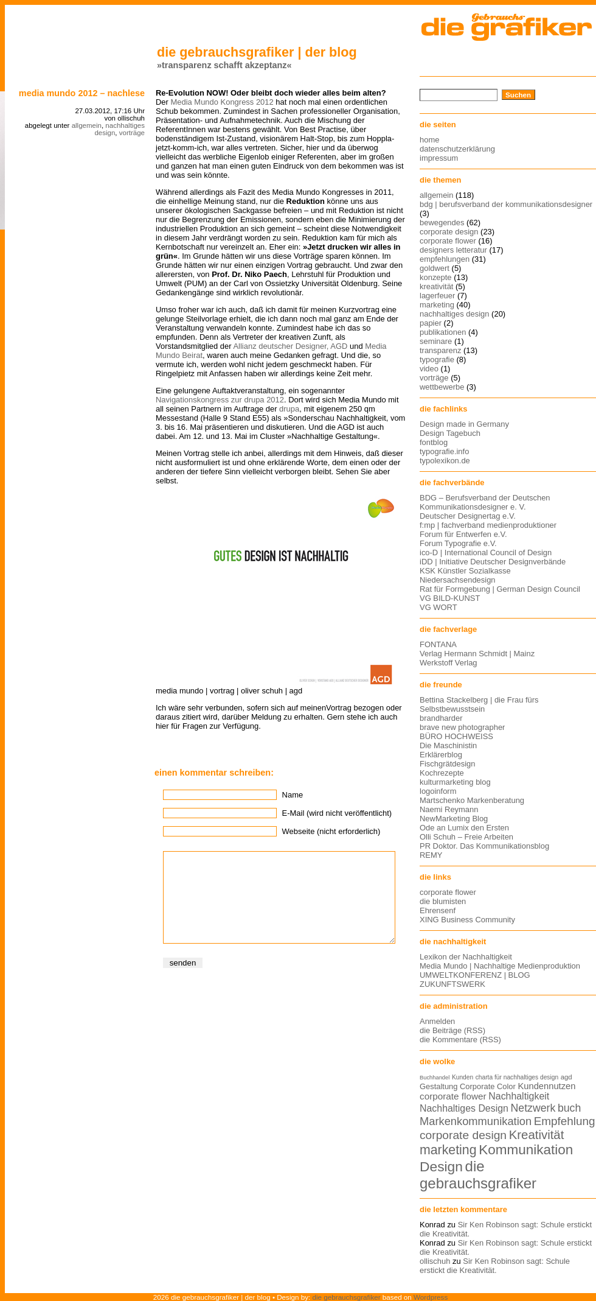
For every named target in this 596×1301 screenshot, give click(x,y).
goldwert (434, 268)
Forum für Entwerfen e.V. (463, 534)
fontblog (434, 442)
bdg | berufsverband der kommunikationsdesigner (506, 204)
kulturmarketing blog (455, 782)
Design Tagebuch (450, 433)
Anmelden (437, 1021)
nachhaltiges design (455, 313)
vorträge (132, 132)
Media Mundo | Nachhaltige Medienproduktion (500, 965)
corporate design (449, 231)
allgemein (87, 125)
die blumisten (443, 901)
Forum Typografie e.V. (458, 543)
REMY (431, 855)
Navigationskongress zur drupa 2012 (220, 399)
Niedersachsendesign (458, 579)
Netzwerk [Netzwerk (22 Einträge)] (533, 1108)
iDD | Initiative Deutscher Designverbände (493, 561)
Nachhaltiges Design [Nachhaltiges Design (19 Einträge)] (464, 1108)
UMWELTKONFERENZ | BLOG (475, 975)
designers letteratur (453, 249)
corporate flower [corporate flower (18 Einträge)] (453, 1096)
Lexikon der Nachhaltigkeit (466, 956)
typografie (437, 359)
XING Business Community (467, 919)
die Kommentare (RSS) (460, 1039)
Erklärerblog (441, 754)
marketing (437, 304)
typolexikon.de (445, 460)
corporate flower (448, 240)
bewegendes (442, 222)
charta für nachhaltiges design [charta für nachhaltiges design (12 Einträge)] (517, 1077)
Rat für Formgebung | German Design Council (500, 589)
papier (431, 323)
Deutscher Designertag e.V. (468, 516)
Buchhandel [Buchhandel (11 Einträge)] (434, 1078)
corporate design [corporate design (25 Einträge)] (463, 1135)
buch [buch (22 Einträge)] (569, 1108)
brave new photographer (462, 727)
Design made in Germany (464, 424)
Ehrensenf (438, 910)
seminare (436, 341)
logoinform (438, 791)
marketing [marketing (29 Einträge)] (448, 1150)
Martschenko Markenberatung (472, 800)
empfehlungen (445, 259)
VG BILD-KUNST (450, 598)
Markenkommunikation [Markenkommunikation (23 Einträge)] (476, 1121)
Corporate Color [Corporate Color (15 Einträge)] (488, 1086)
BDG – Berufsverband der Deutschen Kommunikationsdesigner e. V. (485, 502)
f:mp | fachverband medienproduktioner (488, 525)
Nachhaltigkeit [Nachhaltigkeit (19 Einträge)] (518, 1096)
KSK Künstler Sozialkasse (465, 570)
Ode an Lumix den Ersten (464, 827)
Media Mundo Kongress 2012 (221, 102)
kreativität (436, 286)
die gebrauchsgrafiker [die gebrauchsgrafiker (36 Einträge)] (478, 1174)
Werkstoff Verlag (448, 662)
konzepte (436, 277)
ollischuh (435, 1261)
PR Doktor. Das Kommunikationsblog (484, 845)
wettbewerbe (442, 386)
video (429, 368)
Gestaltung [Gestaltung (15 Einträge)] (438, 1086)
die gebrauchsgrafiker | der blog (257, 52)
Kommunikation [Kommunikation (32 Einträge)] (526, 1149)
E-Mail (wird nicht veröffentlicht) (337, 813)
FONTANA (438, 644)
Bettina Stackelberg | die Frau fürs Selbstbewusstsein (479, 704)
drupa (289, 408)
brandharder (441, 718)
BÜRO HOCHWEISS (456, 736)
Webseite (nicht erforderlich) (331, 831)
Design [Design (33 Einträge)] (441, 1166)
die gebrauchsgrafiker (347, 1297)
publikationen (443, 332)
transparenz (440, 350)
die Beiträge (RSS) (452, 1030)
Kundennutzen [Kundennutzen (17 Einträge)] (546, 1086)
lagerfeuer (437, 295)
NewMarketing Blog (454, 818)
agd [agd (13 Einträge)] (566, 1077)
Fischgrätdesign (447, 763)
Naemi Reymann (449, 809)
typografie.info (444, 451)
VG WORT (438, 607)
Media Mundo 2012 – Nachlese (82, 93)
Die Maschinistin (448, 745)
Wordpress (431, 1297)
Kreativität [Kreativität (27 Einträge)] (536, 1134)
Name (292, 794)
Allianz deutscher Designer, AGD (290, 346)
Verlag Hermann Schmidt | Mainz (477, 653)
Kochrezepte (442, 772)
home (429, 139)
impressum (439, 158)
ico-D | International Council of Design (486, 552)
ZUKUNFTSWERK (452, 984)
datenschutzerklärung (457, 148)
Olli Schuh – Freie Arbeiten (466, 836)
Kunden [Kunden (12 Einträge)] (462, 1077)
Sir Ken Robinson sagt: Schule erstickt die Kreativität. (495, 1266)
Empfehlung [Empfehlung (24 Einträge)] (564, 1121)
